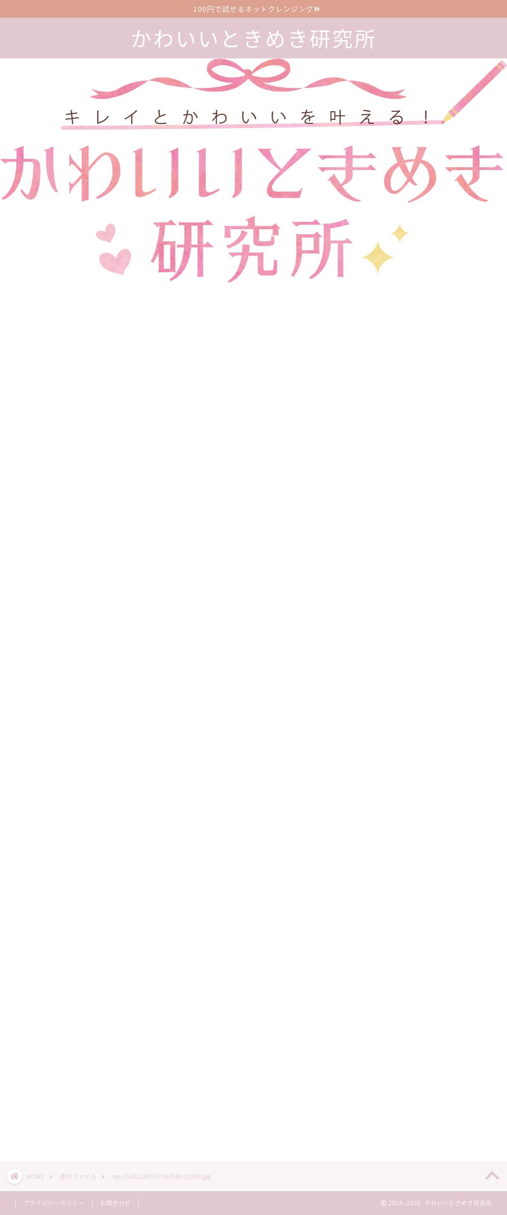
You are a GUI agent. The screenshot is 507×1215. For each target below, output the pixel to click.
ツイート (366, 1118)
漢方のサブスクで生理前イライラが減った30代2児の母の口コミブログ (443, 1037)
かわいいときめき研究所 (254, 39)
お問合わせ (115, 1203)
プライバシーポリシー (53, 1203)
